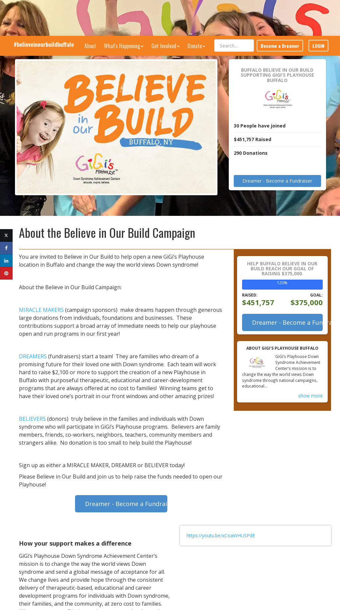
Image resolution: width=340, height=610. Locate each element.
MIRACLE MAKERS (41, 302)
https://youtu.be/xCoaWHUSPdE (221, 528)
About (90, 10)
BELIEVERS (32, 411)
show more (310, 388)
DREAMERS (33, 349)
